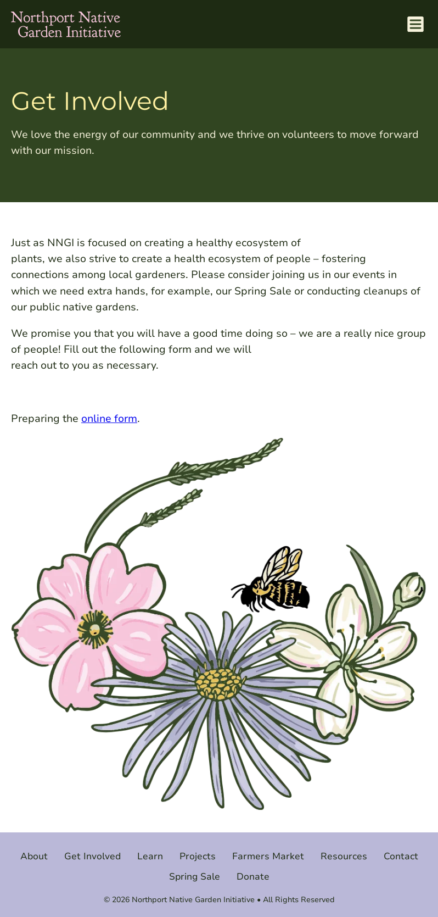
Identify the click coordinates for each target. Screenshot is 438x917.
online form (109, 418)
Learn (150, 856)
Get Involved (92, 856)
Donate (253, 876)
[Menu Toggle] (415, 24)
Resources (344, 856)
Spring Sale (194, 876)
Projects (197, 856)
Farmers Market (268, 856)
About (34, 856)
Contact (401, 856)
